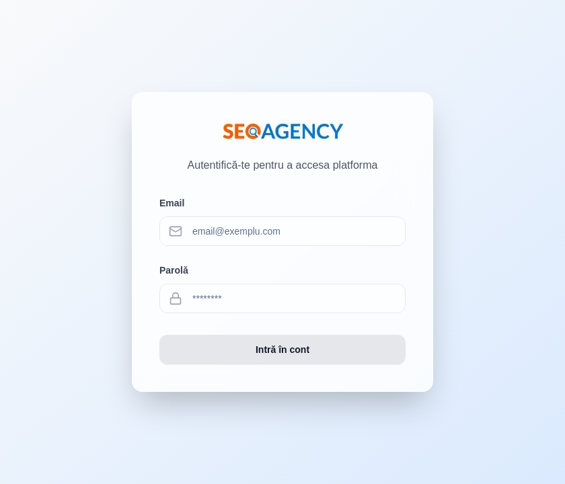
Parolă (173, 270)
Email (171, 203)
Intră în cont (282, 349)
